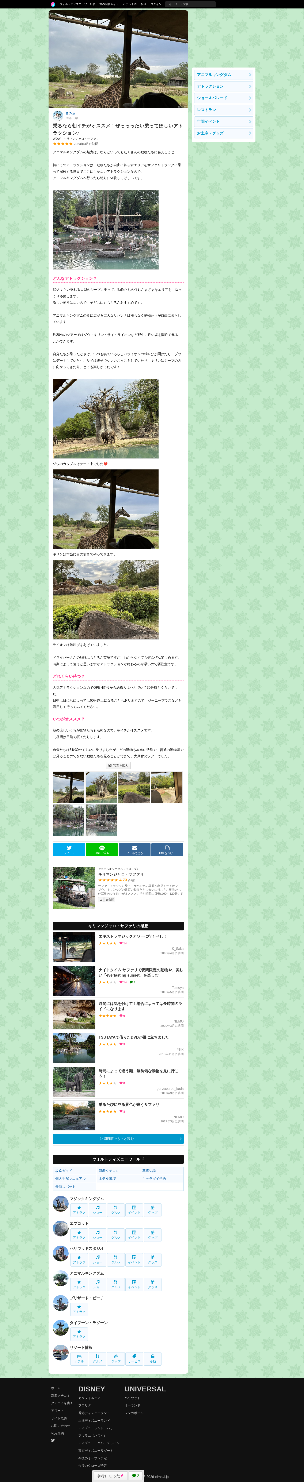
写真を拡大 (118, 765)
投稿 (143, 4)
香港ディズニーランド (94, 1413)
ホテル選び (107, 1178)
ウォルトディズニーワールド (77, 4)
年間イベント (208, 121)
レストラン (206, 110)
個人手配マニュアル (70, 1178)
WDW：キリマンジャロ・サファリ (76, 138)
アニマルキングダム (87, 1273)
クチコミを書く (62, 1403)
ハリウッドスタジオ (87, 1248)
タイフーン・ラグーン (89, 1323)
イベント (134, 1210)
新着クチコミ (109, 1171)
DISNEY (91, 1389)
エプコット (79, 1223)
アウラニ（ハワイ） (92, 1435)
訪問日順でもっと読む (117, 1139)
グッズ (152, 1210)
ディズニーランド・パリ (95, 1428)
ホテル (79, 1358)
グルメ (116, 1210)
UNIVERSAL (145, 1389)
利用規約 (57, 1433)
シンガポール (134, 1413)
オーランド (132, 1405)
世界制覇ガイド (109, 4)
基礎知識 (149, 1171)
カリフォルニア (89, 1398)
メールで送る (134, 850)
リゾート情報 (81, 1347)
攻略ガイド (63, 1171)
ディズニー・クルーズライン (98, 1443)
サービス (134, 1358)
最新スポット (65, 1186)
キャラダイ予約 (154, 1178)
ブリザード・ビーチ (87, 1298)
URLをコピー (167, 850)
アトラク (79, 1210)
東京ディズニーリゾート (95, 1450)
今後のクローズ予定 (92, 1465)
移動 (152, 1358)
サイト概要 (59, 1418)
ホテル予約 (130, 4)
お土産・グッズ (210, 133)
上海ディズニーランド (94, 1420)
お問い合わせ (60, 1425)
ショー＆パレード (212, 98)
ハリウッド (132, 1398)
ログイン (156, 4)
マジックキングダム (87, 1199)
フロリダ (84, 1405)
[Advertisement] (223, 36)
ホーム (56, 1388)
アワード (57, 1410)
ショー (97, 1210)
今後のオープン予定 (92, 1458)
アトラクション (210, 86)
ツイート (69, 850)
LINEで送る (102, 849)
